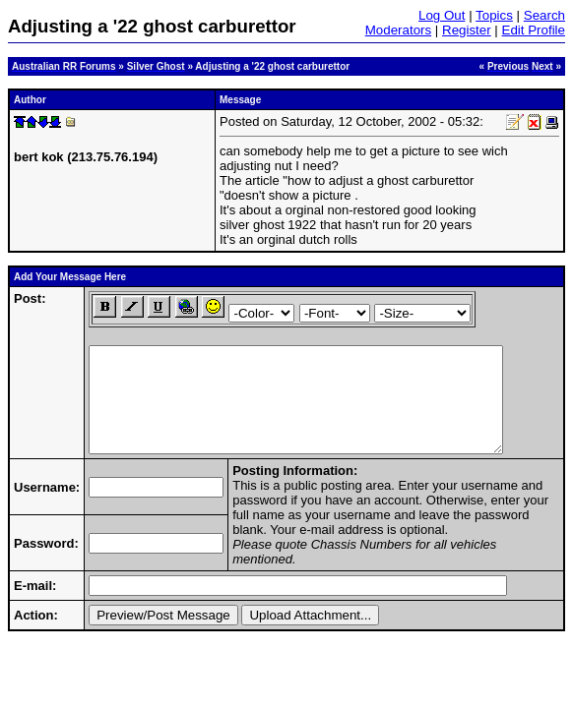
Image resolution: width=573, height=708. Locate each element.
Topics (494, 15)
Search (544, 15)
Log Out (441, 15)
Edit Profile (533, 30)
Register (466, 30)
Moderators (398, 30)
